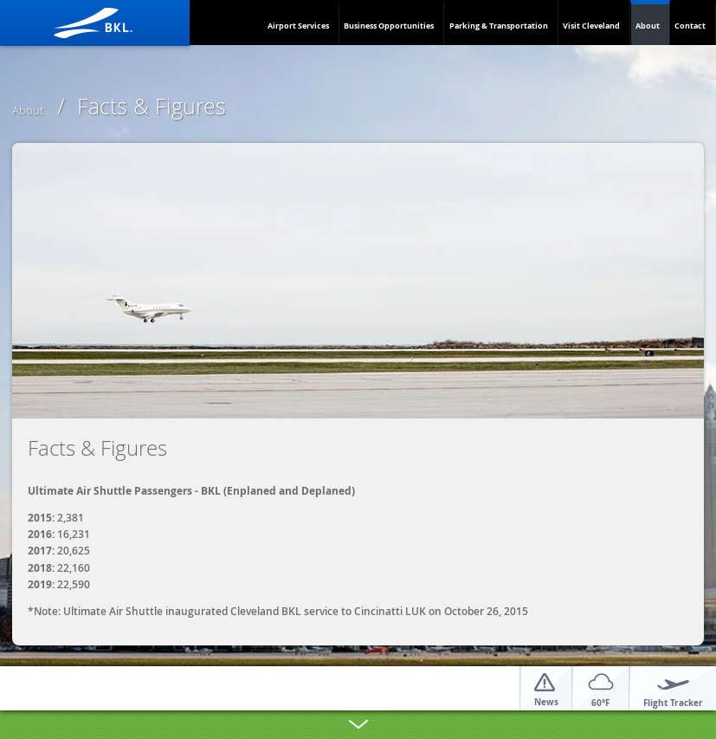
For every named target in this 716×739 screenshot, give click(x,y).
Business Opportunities (389, 25)
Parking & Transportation (498, 25)
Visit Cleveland (591, 25)
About (647, 25)
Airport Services (298, 25)
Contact (690, 25)
